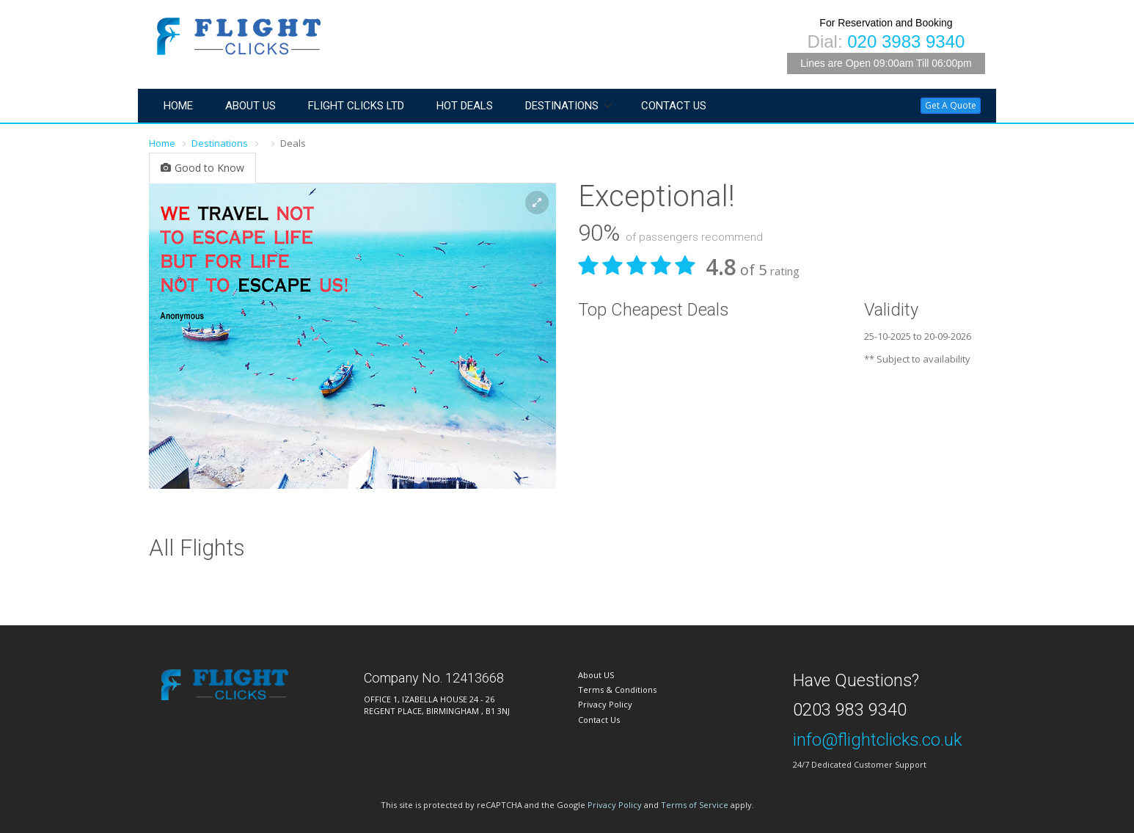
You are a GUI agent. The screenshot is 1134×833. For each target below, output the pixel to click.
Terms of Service (694, 804)
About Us (250, 105)
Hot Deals (464, 105)
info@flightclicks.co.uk (877, 740)
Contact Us (673, 105)
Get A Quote (950, 105)
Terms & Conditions (617, 689)
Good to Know (202, 168)
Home (178, 105)
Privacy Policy (605, 704)
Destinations (562, 105)
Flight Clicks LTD (356, 105)
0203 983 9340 (850, 709)
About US (596, 674)
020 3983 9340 (906, 41)
